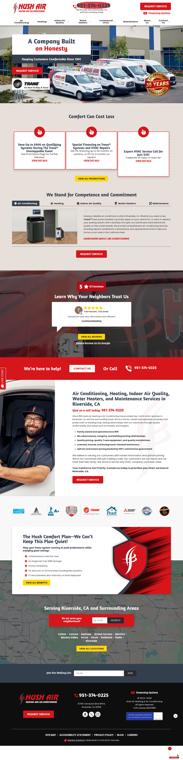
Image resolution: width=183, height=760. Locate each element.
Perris (94, 651)
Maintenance (161, 205)
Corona (73, 647)
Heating (59, 205)
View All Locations (91, 663)
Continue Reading (91, 325)
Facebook (85, 730)
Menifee (120, 647)
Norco (84, 651)
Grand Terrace (103, 647)
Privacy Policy (137, 732)
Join (131, 688)
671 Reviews (96, 290)
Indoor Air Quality (90, 205)
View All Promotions (91, 179)
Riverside (91, 654)
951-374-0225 (94, 5)
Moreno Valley (69, 651)
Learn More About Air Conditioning (106, 246)
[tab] (25, 205)
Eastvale (86, 647)
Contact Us (80, 374)
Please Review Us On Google (93, 349)
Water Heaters (127, 205)
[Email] (101, 688)
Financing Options (157, 12)
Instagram (98, 730)
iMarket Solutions (76, 754)
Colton (62, 647)
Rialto (118, 651)
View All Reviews (91, 341)
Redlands (106, 651)
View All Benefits (36, 594)
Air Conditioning (27, 205)
